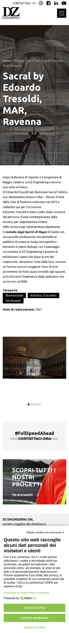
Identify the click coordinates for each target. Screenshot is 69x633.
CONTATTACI (22, 3)
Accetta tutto (34, 607)
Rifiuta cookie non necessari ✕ (45, 532)
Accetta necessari (34, 618)
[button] (28, 404)
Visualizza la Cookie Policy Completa (26, 592)
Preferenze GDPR (34, 627)
